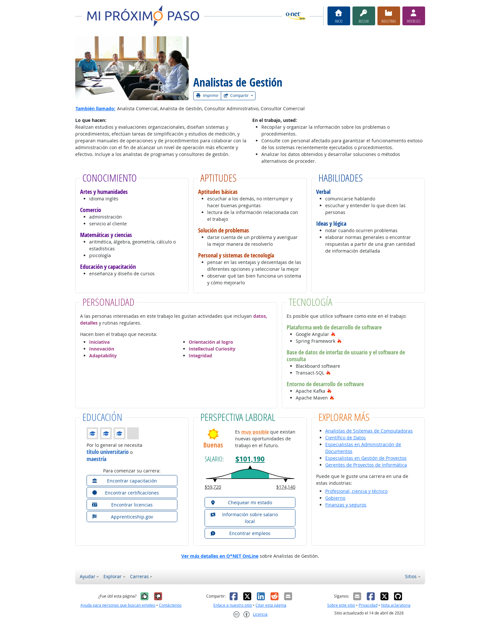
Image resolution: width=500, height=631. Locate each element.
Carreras (139, 576)
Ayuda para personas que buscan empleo (117, 605)
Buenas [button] (213, 445)
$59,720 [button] (213, 487)
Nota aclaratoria (396, 605)
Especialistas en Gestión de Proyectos (366, 458)
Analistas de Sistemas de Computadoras (369, 431)
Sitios (411, 576)
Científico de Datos (345, 438)
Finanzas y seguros (345, 505)
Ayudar (87, 576)
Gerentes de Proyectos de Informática (366, 465)
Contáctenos (170, 605)
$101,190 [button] (250, 459)
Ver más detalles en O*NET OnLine (219, 556)
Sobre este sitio (341, 605)
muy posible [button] (255, 432)
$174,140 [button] (285, 487)
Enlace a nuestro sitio (232, 605)
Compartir (236, 95)
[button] (333, 334)
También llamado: (95, 108)
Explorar (112, 576)
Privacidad (368, 605)
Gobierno (335, 498)
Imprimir (207, 95)
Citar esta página (271, 605)
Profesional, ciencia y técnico (356, 491)
